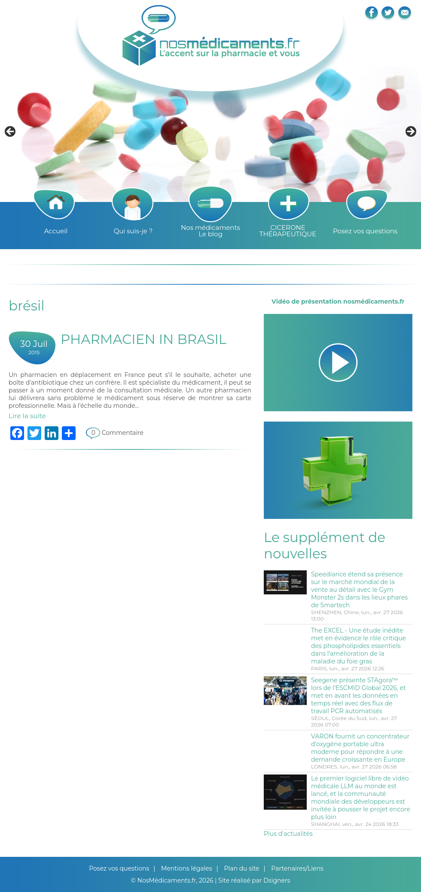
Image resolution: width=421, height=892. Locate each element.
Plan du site (241, 868)
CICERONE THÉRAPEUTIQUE (287, 230)
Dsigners (276, 880)
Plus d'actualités (288, 834)
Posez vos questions (365, 231)
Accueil (56, 231)
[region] (210, 134)
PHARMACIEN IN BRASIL (143, 339)
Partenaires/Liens (297, 868)
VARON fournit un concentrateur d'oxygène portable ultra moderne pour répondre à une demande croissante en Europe (360, 747)
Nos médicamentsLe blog (210, 230)
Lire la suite (27, 416)
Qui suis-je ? (133, 231)
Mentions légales (186, 868)
